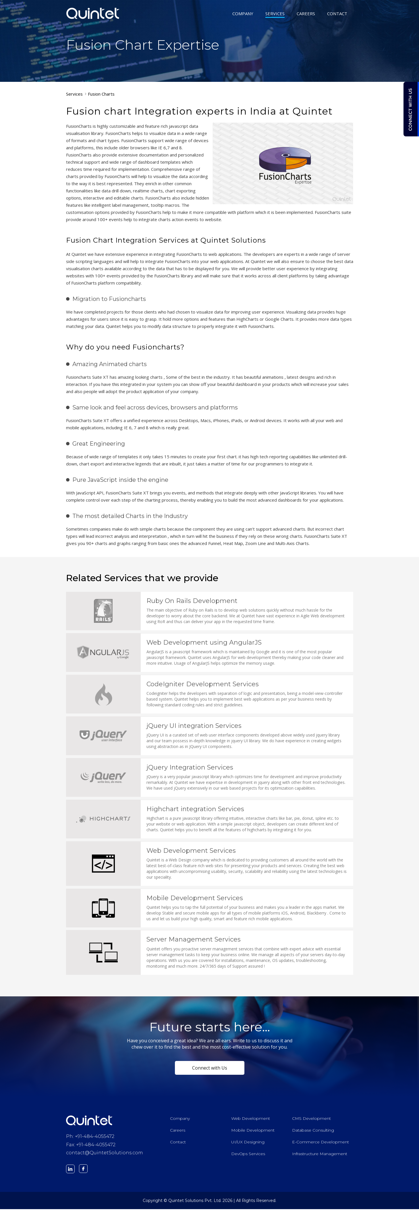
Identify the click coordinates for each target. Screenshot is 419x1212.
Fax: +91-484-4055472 (90, 1147)
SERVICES (275, 13)
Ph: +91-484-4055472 (90, 1139)
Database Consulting (313, 1133)
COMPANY (242, 13)
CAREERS (306, 13)
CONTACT (337, 13)
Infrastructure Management (319, 1156)
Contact (178, 1144)
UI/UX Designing (247, 1144)
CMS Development (311, 1121)
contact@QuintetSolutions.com (104, 1156)
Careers (177, 1133)
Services (74, 94)
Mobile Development (253, 1133)
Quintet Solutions (93, 13)
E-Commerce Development (320, 1144)
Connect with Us (209, 1071)
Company (180, 1121)
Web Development (250, 1121)
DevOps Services (248, 1156)
